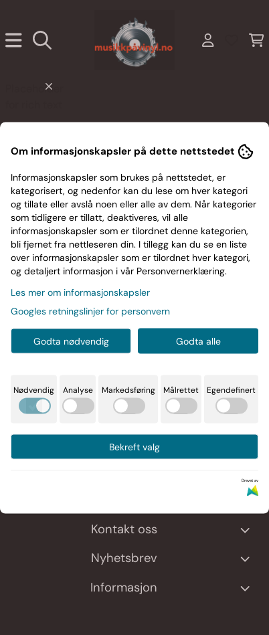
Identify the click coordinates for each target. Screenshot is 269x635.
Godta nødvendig (71, 341)
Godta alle (198, 341)
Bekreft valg (134, 446)
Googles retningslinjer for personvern (90, 310)
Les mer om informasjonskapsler (80, 292)
